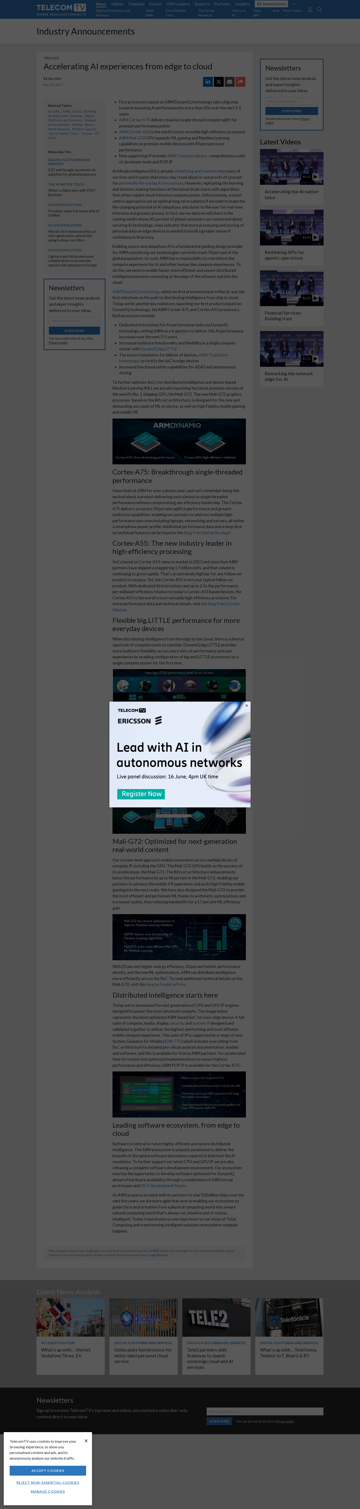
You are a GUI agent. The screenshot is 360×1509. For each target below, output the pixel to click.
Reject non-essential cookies (47, 1483)
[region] (48, 1468)
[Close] (86, 1441)
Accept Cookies (48, 1471)
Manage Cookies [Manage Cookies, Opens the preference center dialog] (48, 1491)
